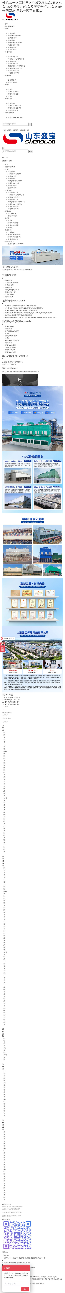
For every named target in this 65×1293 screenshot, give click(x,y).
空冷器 (10, 89)
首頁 (6, 24)
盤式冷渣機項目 (13, 110)
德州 (39, 1279)
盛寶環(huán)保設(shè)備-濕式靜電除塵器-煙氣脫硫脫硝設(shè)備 (24, 1258)
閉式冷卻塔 (11, 33)
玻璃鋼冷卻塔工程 (13, 61)
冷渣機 (10, 96)
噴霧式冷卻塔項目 (13, 70)
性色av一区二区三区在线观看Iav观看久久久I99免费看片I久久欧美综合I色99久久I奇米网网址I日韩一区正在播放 (32, 7)
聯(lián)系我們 (9, 112)
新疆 (46, 1279)
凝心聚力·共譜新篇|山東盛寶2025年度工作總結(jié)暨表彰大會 (24, 308)
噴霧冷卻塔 (8, 343)
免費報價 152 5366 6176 (15, 117)
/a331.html (17, 699)
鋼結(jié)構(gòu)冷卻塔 (15, 42)
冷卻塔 (7, 28)
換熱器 (7, 84)
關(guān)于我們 (10, 26)
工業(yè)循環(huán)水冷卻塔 (11, 697)
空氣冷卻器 (8, 329)
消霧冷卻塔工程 (13, 63)
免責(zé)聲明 (40, 1283)
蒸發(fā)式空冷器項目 (14, 105)
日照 (33, 1279)
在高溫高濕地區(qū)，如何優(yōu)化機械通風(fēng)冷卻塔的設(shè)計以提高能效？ (31, 317)
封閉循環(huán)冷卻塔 (12, 331)
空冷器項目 (11, 103)
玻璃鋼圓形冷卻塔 (13, 702)
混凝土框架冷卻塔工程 (15, 68)
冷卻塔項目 (8, 52)
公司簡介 (5, 715)
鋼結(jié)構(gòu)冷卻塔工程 (16, 66)
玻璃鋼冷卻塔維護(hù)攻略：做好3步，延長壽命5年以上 (22, 310)
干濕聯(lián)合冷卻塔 (14, 35)
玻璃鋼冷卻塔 (12, 38)
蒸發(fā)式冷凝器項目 (14, 108)
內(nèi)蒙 (50, 1279)
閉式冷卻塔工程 (13, 56)
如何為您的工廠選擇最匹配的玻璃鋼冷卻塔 (18, 315)
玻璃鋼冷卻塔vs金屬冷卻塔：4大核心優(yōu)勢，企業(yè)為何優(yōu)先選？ (28, 313)
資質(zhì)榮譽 (6, 718)
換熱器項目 (8, 98)
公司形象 (5, 722)
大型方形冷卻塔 (10, 350)
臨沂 (36, 1279)
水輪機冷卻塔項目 (13, 73)
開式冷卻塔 (18, 130)
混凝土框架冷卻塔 (13, 45)
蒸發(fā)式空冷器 (13, 91)
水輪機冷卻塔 (12, 47)
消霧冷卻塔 (11, 40)
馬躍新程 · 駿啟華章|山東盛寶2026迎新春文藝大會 (20, 306)
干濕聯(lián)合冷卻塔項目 (16, 59)
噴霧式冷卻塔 (12, 49)
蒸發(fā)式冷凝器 (13, 94)
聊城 (43, 1279)
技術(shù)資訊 (12, 82)
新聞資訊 (8, 75)
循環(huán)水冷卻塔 (11, 336)
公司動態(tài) (12, 80)
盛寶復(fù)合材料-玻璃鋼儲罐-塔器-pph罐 (17, 1262)
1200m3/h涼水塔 (10, 347)
